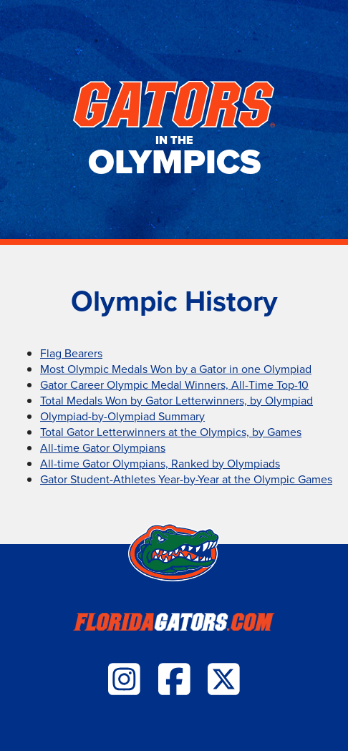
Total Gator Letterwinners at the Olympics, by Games (170, 432)
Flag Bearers (71, 353)
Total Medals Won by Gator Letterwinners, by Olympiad (176, 400)
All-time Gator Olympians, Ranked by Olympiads (160, 463)
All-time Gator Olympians (102, 447)
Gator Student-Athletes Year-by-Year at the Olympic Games (186, 479)
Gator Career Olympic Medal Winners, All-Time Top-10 (174, 384)
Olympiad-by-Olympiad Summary (122, 416)
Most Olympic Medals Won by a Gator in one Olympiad (175, 369)
